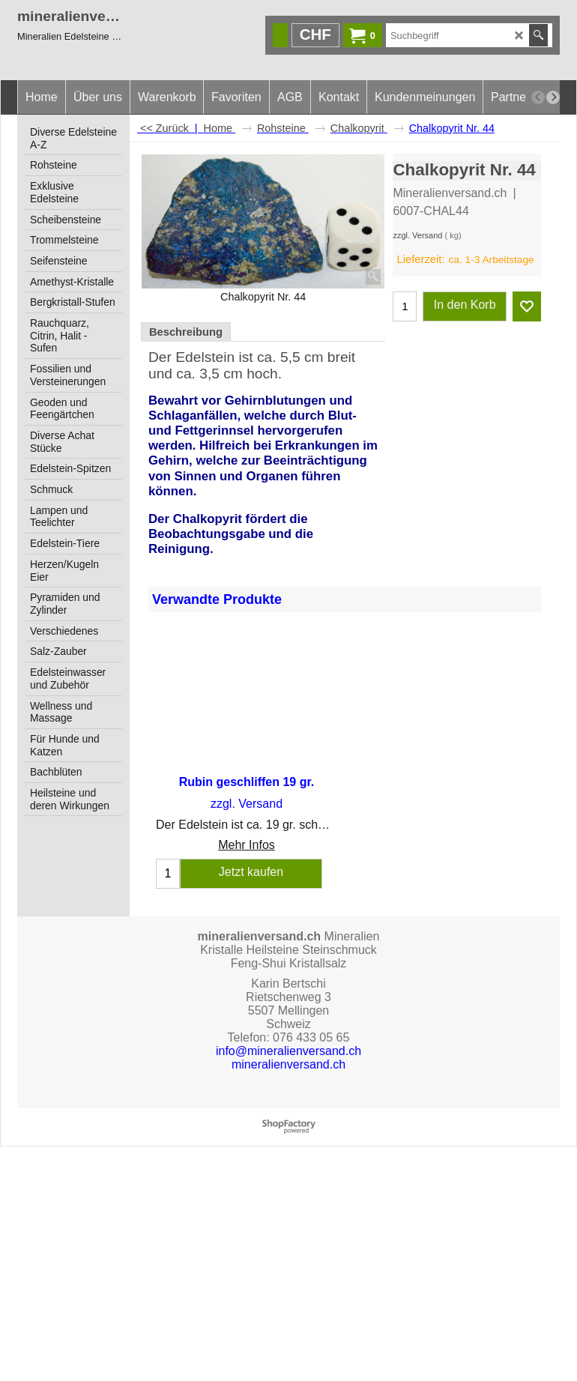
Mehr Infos (246, 845)
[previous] (538, 97)
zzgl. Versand (417, 235)
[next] (553, 97)
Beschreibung (186, 332)
